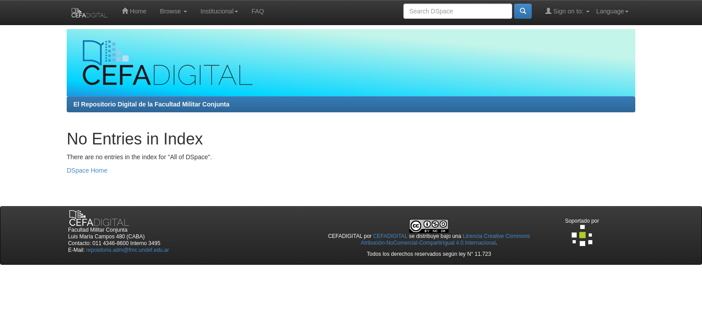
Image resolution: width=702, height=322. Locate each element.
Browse (173, 11)
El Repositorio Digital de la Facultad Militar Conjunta (151, 104)
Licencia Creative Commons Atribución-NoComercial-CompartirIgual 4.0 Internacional (445, 239)
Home (134, 11)
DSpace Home (87, 170)
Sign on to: (567, 11)
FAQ (258, 11)
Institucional (219, 11)
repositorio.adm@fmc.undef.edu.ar (127, 250)
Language (612, 11)
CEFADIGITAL (390, 236)
